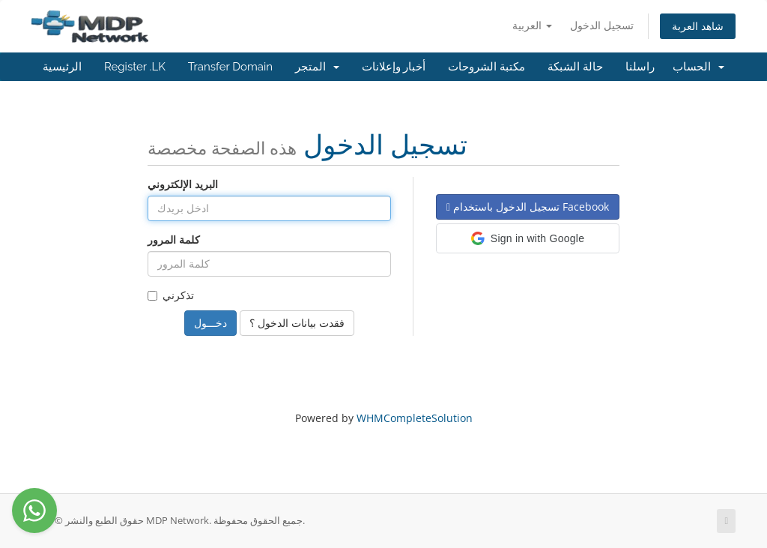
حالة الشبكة (575, 66)
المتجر (317, 66)
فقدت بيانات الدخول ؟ (297, 323)
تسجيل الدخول (602, 25)
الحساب (698, 66)
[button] (527, 238)
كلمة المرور (174, 239)
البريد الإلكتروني (183, 184)
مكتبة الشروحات (486, 66)
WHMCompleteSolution (415, 418)
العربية (532, 25)
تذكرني (171, 295)
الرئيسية (62, 66)
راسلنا (640, 66)
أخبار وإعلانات (394, 66)
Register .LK (135, 66)
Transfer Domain (230, 66)
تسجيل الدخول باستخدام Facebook (527, 206)
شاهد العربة (698, 26)
